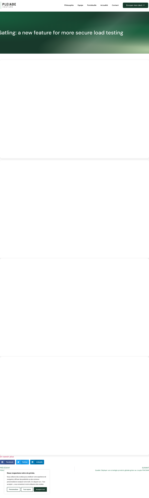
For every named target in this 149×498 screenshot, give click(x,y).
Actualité (104, 5)
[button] (7, 462)
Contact (115, 5)
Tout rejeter (27, 489)
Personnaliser (13, 489)
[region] (27, 482)
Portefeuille (91, 5)
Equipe (80, 5)
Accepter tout (40, 489)
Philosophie (69, 5)
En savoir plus (7, 456)
